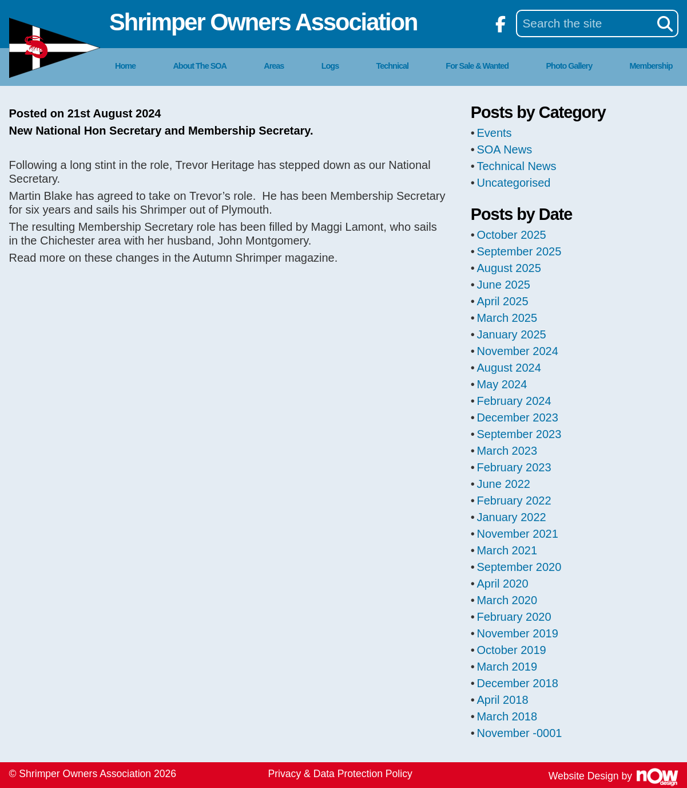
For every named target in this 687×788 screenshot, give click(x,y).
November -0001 (519, 733)
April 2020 (502, 583)
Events (493, 133)
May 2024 (501, 384)
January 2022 (511, 517)
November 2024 (517, 351)
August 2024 (508, 367)
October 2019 (511, 650)
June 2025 (503, 284)
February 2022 (513, 500)
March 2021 (506, 550)
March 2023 (506, 450)
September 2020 (518, 567)
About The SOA (199, 65)
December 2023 (517, 417)
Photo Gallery (569, 65)
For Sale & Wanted (477, 65)
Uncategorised (513, 182)
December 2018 (517, 683)
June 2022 (503, 484)
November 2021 (517, 533)
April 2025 (502, 301)
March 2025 (506, 318)
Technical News (516, 166)
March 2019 (506, 666)
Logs (330, 65)
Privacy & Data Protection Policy (340, 773)
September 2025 (518, 251)
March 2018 (506, 716)
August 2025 (508, 268)
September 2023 (518, 434)
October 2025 (511, 234)
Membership (651, 65)
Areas (274, 65)
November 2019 (517, 633)
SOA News (504, 149)
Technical (392, 65)
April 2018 (502, 700)
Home (125, 65)
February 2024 (513, 401)
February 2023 (513, 467)
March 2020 (506, 600)
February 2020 (513, 616)
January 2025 (511, 334)
